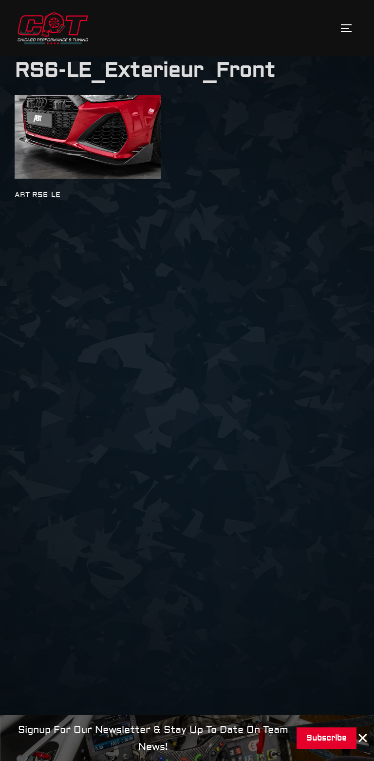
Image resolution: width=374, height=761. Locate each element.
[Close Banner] (363, 738)
